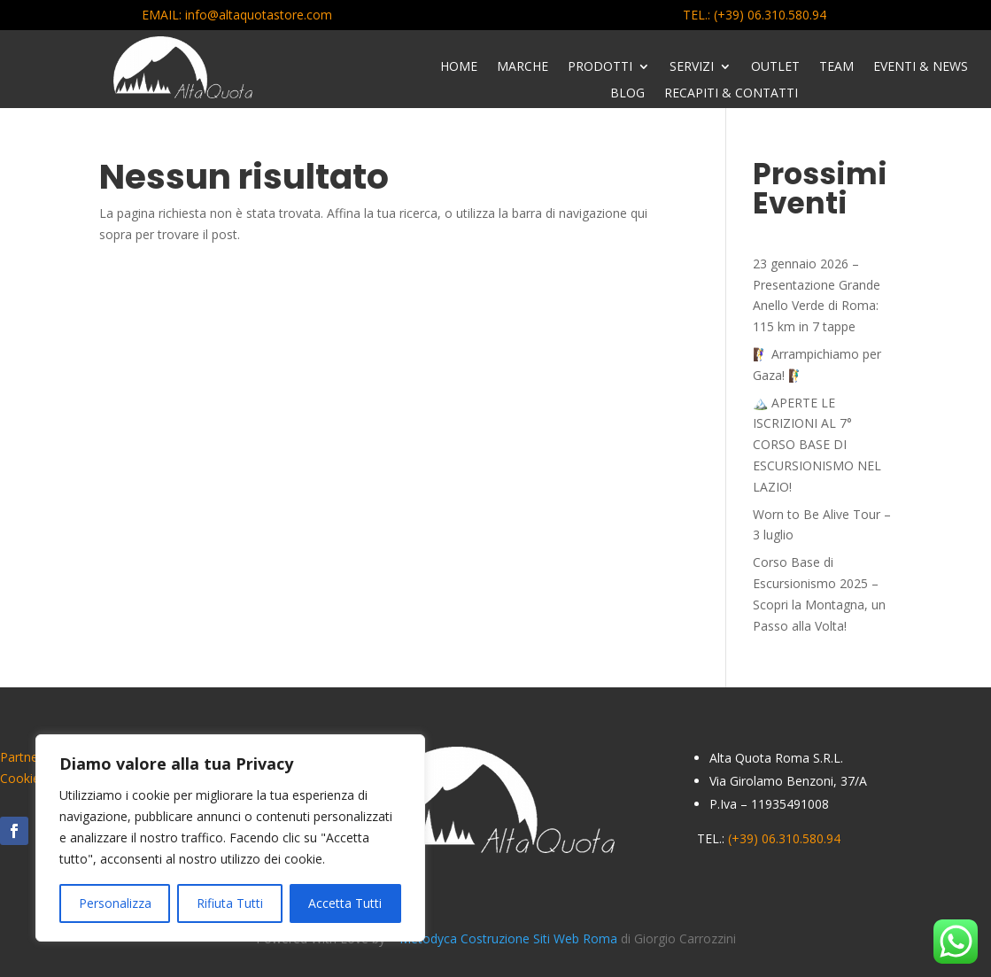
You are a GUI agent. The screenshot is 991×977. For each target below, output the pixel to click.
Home (458, 67)
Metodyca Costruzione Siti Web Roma (510, 938)
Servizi (692, 67)
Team (836, 67)
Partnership (33, 756)
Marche (522, 67)
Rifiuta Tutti (230, 903)
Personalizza (115, 903)
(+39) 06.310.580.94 (770, 14)
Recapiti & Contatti (731, 94)
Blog (627, 94)
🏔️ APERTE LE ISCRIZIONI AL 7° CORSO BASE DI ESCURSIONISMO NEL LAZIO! (817, 444)
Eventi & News (920, 67)
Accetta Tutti (345, 903)
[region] (230, 838)
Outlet (775, 67)
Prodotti (600, 67)
